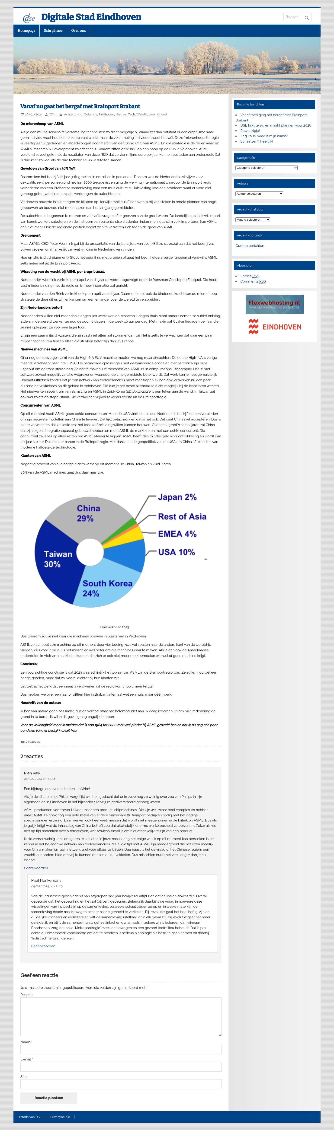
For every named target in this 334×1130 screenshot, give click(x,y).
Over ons (78, 31)
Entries (250, 276)
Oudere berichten (249, 246)
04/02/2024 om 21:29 (47, 886)
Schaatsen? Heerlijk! (257, 141)
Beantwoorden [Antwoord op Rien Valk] (36, 868)
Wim (52, 114)
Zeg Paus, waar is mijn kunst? (264, 136)
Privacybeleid (60, 1117)
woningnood (158, 114)
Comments (253, 281)
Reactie (27, 995)
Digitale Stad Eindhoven (91, 17)
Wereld (141, 114)
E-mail (26, 1059)
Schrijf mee (53, 31)
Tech (131, 114)
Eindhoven (106, 114)
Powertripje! (250, 131)
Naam (26, 1042)
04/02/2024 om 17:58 (39, 778)
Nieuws (121, 114)
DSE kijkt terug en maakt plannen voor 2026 (276, 125)
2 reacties (33, 741)
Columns (90, 114)
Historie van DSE (30, 1117)
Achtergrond (73, 114)
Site (23, 1077)
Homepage (26, 31)
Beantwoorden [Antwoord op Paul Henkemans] (43, 946)
